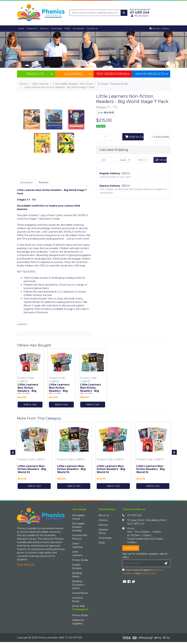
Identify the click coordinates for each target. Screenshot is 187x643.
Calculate (161, 159)
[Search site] (124, 13)
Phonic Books (80, 560)
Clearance (77, 74)
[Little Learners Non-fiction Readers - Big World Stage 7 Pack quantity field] (106, 136)
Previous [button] (12, 452)
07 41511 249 (134, 515)
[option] (30, 380)
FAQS (67, 28)
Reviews (43, 182)
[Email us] (124, 582)
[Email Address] (142, 563)
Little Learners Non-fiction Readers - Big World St (28, 389)
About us (104, 515)
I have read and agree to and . (142, 572)
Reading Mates (77, 575)
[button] (159, 136)
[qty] (106, 160)
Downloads (56, 28)
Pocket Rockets (77, 566)
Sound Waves (80, 593)
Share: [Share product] (106, 112)
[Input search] (95, 13)
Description (26, 182)
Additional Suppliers (78, 622)
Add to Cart (134, 136)
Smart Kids (78, 606)
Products (32, 28)
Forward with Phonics (79, 537)
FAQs (102, 542)
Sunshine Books (77, 599)
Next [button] (174, 452)
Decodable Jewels (78, 517)
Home (21, 28)
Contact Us (92, 28)
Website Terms (103, 531)
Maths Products (151, 74)
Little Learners (77, 553)
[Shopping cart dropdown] (159, 28)
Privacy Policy (148, 573)
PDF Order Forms (113, 74)
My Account (79, 28)
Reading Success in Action (78, 585)
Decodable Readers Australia (78, 527)
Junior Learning (77, 545)
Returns (103, 524)
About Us (44, 28)
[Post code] (142, 160)
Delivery (103, 520)
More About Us (25, 564)
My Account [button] (139, 15)
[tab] (26, 182)
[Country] (124, 160)
